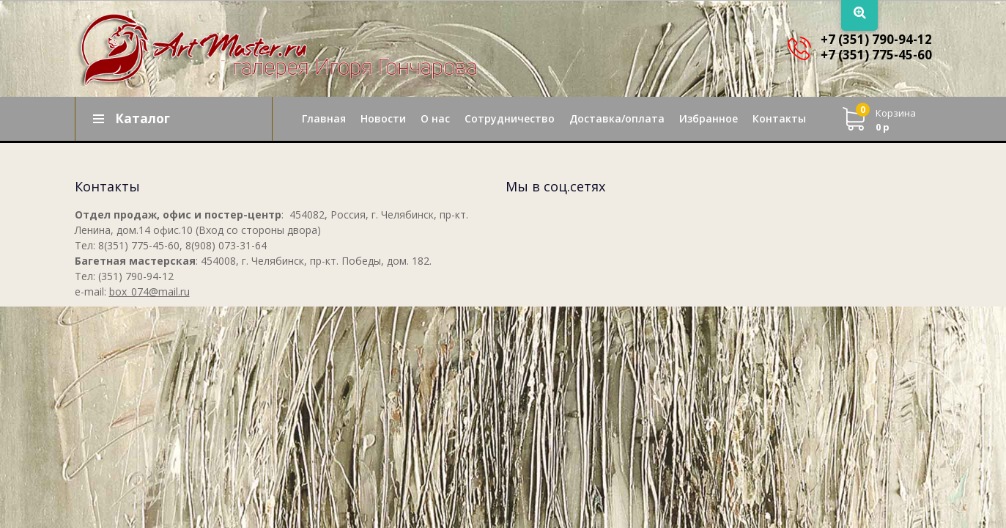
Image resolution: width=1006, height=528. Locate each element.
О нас (435, 118)
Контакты (779, 118)
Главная (324, 118)
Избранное (708, 118)
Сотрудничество (510, 118)
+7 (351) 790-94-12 (876, 39)
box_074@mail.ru (149, 291)
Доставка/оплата (617, 118)
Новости (383, 118)
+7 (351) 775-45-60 (876, 54)
